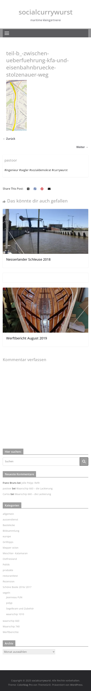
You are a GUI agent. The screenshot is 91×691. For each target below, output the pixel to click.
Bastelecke (9, 525)
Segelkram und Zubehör (20, 608)
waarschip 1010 (15, 614)
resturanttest (10, 575)
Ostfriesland (10, 559)
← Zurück (9, 139)
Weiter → (82, 147)
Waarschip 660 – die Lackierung (34, 488)
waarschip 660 (11, 620)
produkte (8, 570)
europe (7, 536)
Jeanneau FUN (14, 597)
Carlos (6, 494)
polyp (9, 603)
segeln (6, 592)
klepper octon (10, 547)
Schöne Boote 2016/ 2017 (17, 587)
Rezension (9, 581)
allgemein (8, 513)
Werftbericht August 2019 (26, 338)
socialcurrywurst (46, 12)
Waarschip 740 (11, 626)
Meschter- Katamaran (15, 553)
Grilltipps (8, 542)
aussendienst (10, 519)
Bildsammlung (11, 530)
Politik (6, 564)
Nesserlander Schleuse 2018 (28, 259)
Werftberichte (11, 632)
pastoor (7, 488)
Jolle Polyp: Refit (31, 482)
